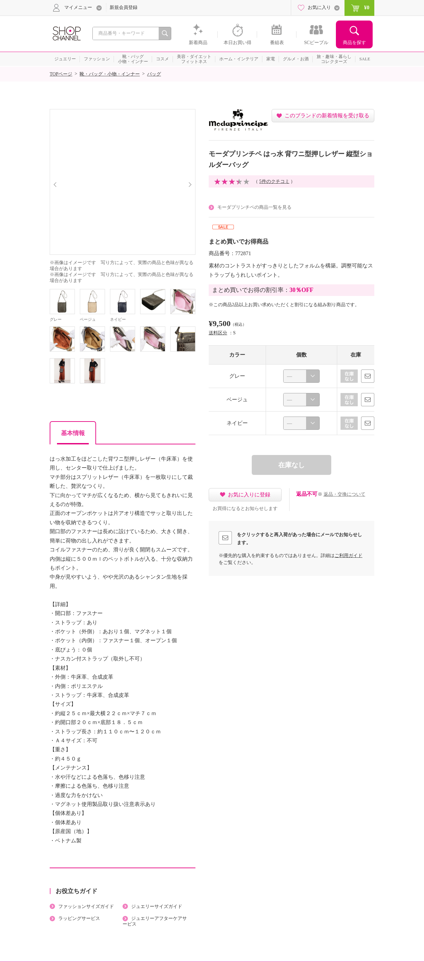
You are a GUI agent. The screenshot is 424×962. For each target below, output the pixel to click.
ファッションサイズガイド (86, 906)
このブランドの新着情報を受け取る (327, 115)
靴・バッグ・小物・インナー (110, 74)
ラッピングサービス (79, 918)
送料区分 (218, 332)
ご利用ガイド (348, 555)
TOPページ (61, 74)
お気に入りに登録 (249, 494)
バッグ (154, 74)
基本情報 (73, 433)
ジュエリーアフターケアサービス (155, 921)
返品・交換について (344, 494)
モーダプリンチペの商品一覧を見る (254, 207)
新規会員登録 (123, 7)
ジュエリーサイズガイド (156, 906)
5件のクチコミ (274, 181)
